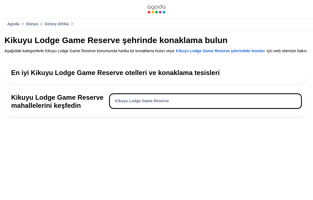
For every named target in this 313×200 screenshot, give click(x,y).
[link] (156, 9)
